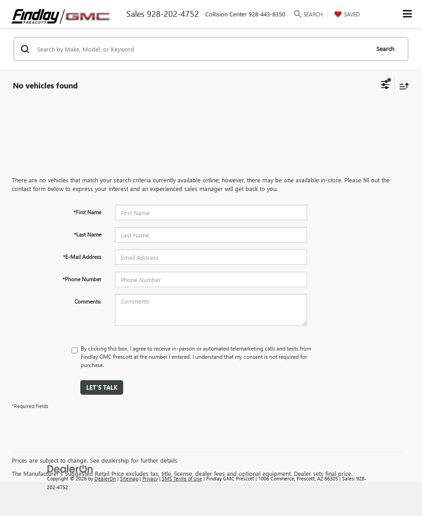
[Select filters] (385, 86)
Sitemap (129, 478)
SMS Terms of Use (182, 478)
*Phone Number (82, 279)
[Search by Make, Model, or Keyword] (201, 49)
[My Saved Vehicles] (345, 14)
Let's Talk (101, 387)
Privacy (150, 478)
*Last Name (87, 234)
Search (385, 48)
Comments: (87, 301)
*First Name (87, 212)
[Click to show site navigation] (407, 14)
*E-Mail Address (82, 256)
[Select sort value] (402, 86)
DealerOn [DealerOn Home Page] (105, 478)
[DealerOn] (70, 468)
